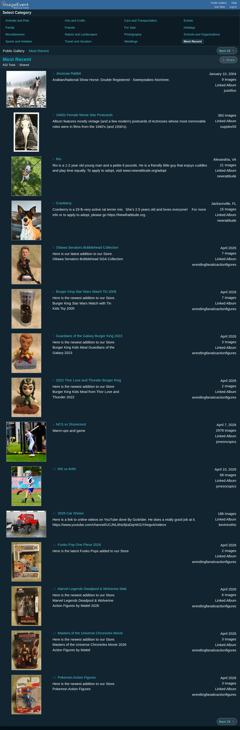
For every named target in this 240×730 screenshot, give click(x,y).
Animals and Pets (17, 20)
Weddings (131, 41)
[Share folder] (228, 60)
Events (188, 20)
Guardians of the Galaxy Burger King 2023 (89, 336)
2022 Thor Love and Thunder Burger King (88, 380)
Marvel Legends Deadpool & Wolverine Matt (92, 589)
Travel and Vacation (78, 41)
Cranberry (64, 203)
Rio (58, 159)
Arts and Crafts (75, 20)
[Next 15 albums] (227, 50)
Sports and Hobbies (18, 41)
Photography (133, 34)
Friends (70, 27)
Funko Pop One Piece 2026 (79, 545)
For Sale (130, 27)
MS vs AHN (67, 469)
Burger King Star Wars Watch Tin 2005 (86, 291)
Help (234, 2)
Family (9, 27)
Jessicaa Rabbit (68, 73)
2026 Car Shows (71, 513)
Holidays (189, 27)
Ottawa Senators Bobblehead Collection (87, 247)
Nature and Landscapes (81, 34)
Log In (233, 6)
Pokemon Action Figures (77, 677)
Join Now (219, 6)
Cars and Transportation (140, 20)
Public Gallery (219, 2)
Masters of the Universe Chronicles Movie (90, 633)
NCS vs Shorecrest (71, 424)
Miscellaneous (15, 34)
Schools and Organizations (202, 34)
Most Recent (39, 51)
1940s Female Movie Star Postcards (84, 115)
